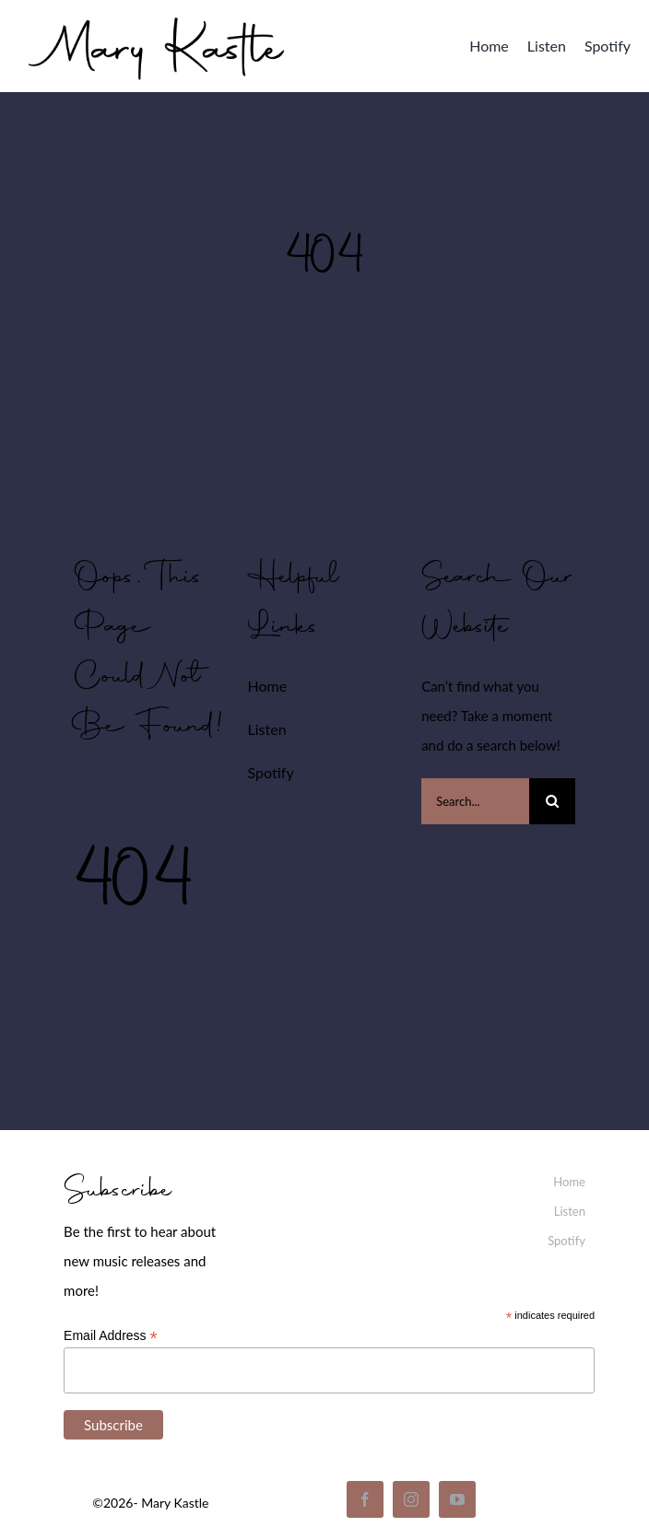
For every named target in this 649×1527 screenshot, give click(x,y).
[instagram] (411, 1499)
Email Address (111, 1336)
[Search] (552, 801)
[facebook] (365, 1499)
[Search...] (475, 801)
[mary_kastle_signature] (156, 14)
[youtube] (457, 1499)
